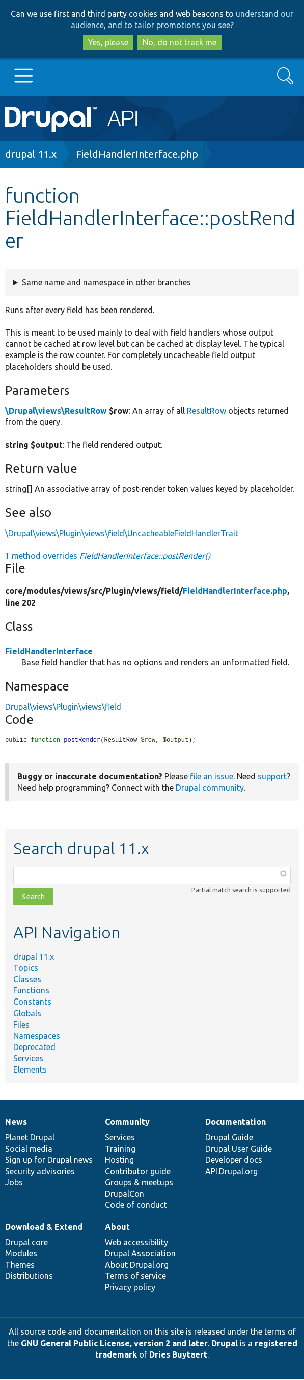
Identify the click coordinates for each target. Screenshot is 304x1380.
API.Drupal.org (231, 1171)
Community (127, 1122)
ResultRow (206, 410)
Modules (21, 1253)
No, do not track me (179, 42)
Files (21, 1025)
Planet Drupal (29, 1138)
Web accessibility (136, 1242)
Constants (32, 1002)
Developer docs (233, 1160)
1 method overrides (107, 555)
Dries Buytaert (178, 1355)
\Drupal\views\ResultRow (56, 410)
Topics (25, 968)
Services (28, 1058)
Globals (27, 1013)
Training (120, 1149)
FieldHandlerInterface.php (137, 154)
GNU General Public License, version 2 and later (114, 1343)
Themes (20, 1265)
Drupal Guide (229, 1138)
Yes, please (108, 42)
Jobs (14, 1182)
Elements (30, 1070)
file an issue (211, 776)
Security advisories (40, 1171)
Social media (28, 1149)
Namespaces (36, 1036)
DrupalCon (124, 1194)
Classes (27, 979)
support (272, 776)
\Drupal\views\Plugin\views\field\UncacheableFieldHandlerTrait (121, 533)
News (16, 1122)
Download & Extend (43, 1227)
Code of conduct (136, 1205)
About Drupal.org (137, 1265)
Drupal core (26, 1242)
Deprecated (34, 1047)
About (117, 1227)
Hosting (119, 1160)
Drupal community (210, 788)
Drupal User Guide (238, 1149)
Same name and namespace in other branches (106, 282)
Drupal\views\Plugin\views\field (63, 706)
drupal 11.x (31, 154)
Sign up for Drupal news (49, 1160)
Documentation (235, 1122)
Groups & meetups (139, 1182)
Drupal (224, 1343)
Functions (31, 990)
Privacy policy (130, 1287)
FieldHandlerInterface (49, 651)
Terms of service (135, 1276)
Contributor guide (138, 1171)
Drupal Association (140, 1253)
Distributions (29, 1276)
